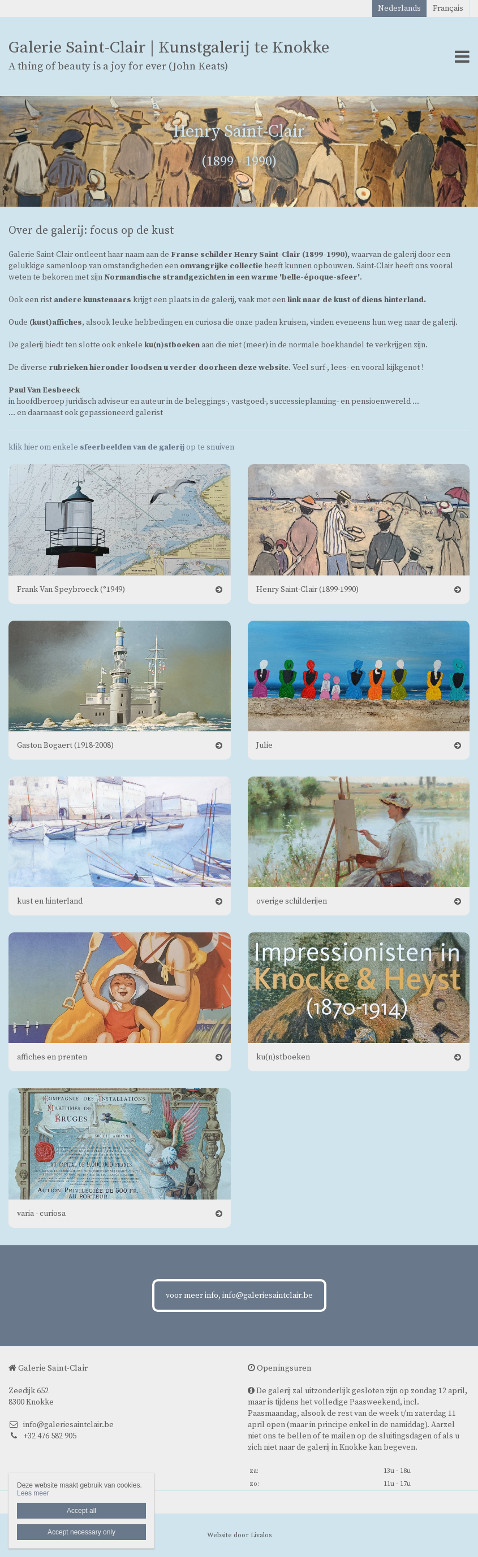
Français (448, 8)
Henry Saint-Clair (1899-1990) (307, 590)
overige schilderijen (291, 901)
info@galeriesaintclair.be (61, 1425)
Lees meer (33, 1493)
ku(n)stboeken (283, 1057)
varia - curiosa (41, 1214)
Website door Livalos (239, 1535)
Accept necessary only (81, 1532)
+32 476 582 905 (42, 1436)
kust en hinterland (50, 901)
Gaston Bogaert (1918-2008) (65, 745)
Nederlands (399, 8)
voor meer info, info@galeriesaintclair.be (239, 1295)
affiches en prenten (52, 1057)
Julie (264, 745)
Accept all (81, 1511)
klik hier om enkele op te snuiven (121, 447)
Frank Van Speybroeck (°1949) (71, 590)
